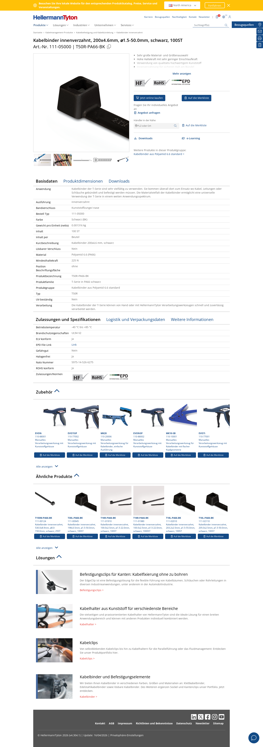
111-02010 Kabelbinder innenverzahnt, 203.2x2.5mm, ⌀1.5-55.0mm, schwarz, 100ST (180, 509)
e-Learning (191, 138)
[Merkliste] (259, 45)
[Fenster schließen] (229, 5)
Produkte (39, 25)
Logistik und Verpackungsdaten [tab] (135, 319)
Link (74, 344)
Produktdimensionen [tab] (83, 181)
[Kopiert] (109, 46)
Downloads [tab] (119, 181)
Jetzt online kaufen (149, 98)
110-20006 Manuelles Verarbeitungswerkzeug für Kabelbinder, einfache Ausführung (116, 426)
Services (126, 25)
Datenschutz (184, 723)
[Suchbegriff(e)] (211, 25)
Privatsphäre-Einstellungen (127, 735)
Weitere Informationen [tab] (192, 319)
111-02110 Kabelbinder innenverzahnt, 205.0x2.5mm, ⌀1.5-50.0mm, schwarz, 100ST (213, 509)
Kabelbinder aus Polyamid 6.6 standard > (159, 154)
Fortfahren (214, 5)
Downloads (143, 138)
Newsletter (202, 723)
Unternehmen (103, 25)
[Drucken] (259, 38)
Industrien (80, 25)
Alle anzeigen (47, 466)
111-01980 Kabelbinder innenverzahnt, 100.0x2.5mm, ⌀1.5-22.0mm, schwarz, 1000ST (148, 509)
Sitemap (218, 723)
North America (183, 5)
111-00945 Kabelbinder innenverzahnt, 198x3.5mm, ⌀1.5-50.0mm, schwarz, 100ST (82, 509)
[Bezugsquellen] (259, 24)
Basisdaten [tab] (47, 181)
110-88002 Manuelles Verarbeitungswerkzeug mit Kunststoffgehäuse (148, 424)
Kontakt (100, 723)
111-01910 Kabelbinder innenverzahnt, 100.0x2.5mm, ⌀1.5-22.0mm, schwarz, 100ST (116, 509)
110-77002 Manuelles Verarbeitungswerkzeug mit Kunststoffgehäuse (83, 424)
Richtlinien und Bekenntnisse (154, 723)
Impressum (125, 723)
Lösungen (59, 25)
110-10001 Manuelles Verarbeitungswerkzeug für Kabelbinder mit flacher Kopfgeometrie (181, 426)
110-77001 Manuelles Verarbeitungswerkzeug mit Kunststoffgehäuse (214, 424)
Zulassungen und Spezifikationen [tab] (68, 319)
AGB (111, 723)
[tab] (131, 393)
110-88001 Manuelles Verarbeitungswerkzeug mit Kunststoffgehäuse (50, 424)
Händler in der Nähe (145, 120)
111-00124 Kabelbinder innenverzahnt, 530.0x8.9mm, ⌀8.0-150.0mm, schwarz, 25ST (50, 509)
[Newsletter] (259, 31)
